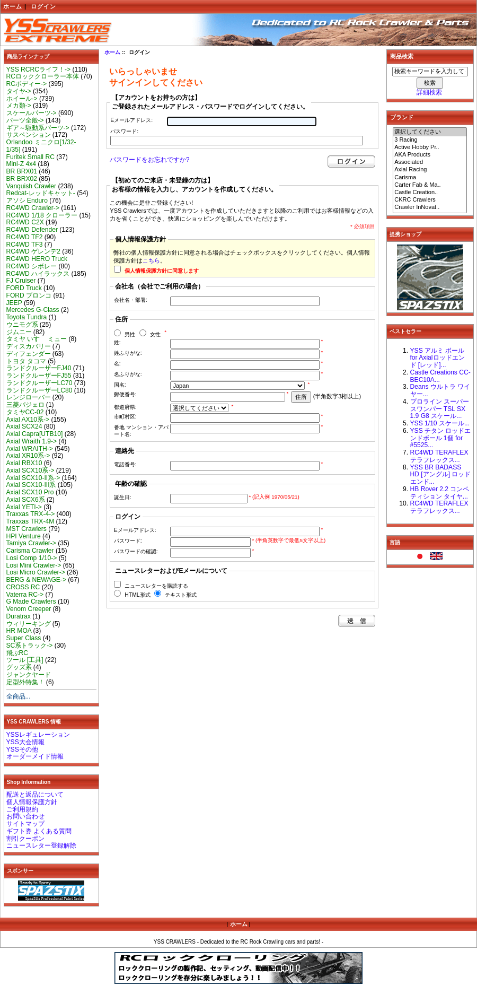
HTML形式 (137, 595)
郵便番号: (125, 394)
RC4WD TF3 (24, 244)
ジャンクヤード (28, 674)
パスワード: (124, 131)
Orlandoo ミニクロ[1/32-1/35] (41, 145)
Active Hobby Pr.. (429, 147)
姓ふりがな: (128, 353)
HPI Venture (23, 536)
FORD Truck (24, 288)
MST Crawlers (26, 529)
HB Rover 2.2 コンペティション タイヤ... (440, 492)
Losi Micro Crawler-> (35, 572)
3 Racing (429, 140)
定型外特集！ (25, 682)
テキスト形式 (181, 595)
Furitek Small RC (30, 157)
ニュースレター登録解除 (41, 845)
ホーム (12, 6)
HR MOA (19, 630)
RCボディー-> (26, 84)
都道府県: (125, 407)
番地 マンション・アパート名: (141, 430)
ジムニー (19, 332)
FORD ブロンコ (29, 295)
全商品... (18, 696)
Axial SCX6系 (25, 499)
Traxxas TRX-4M (30, 521)
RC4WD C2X (25, 222)
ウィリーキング (28, 623)
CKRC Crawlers (429, 200)
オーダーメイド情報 (35, 756)
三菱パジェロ (25, 404)
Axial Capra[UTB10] (34, 434)
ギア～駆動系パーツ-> (37, 128)
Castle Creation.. (429, 192)
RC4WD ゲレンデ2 (33, 251)
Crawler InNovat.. (429, 207)
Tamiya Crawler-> (31, 543)
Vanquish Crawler (31, 186)
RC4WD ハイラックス (38, 273)
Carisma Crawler (30, 550)
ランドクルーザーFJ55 (39, 375)
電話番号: (125, 464)
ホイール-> (22, 98)
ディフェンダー (28, 354)
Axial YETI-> (24, 507)
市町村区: (125, 417)
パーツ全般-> (25, 120)
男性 (130, 334)
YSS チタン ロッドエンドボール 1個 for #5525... (440, 438)
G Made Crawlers (31, 601)
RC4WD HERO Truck (37, 259)
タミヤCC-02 (25, 412)
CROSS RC (23, 587)
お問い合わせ (25, 816)
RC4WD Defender (32, 229)
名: (117, 364)
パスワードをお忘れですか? (150, 159)
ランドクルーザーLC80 (39, 390)
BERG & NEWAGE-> (36, 579)
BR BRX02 (21, 178)
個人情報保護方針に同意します (162, 271)
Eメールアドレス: (131, 120)
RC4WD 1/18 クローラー (42, 215)
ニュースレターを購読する (156, 586)
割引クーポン (25, 838)
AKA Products (429, 155)
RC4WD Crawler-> (32, 208)
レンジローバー (28, 397)
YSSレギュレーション (38, 734)
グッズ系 (19, 667)
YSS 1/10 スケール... (440, 423)
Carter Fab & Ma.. (429, 185)
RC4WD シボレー (31, 266)
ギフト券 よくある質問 (39, 831)
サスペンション (28, 134)
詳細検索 (429, 92)
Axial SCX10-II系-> (33, 478)
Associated (429, 162)
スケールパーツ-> (31, 113)
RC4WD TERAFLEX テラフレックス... (439, 456)
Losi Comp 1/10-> (31, 558)
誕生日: (122, 497)
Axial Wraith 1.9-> (31, 441)
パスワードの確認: (136, 551)
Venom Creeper (28, 609)
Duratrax (18, 616)
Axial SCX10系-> (30, 470)
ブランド (401, 117)
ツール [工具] (24, 660)
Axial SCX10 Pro (30, 492)
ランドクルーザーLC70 (39, 383)
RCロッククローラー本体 (42, 76)
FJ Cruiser (21, 280)
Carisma (429, 177)
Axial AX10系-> (28, 419)
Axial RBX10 (24, 463)
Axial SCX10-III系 (31, 485)
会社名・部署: (130, 300)
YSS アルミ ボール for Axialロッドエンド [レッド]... (437, 358)
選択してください (429, 132)
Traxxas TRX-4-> (30, 514)
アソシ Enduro (27, 200)
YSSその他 (22, 749)
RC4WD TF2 (24, 237)
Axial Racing (429, 169)
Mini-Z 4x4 (21, 164)
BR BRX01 (21, 171)
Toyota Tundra (26, 317)
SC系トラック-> (29, 645)
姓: (117, 342)
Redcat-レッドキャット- (40, 193)
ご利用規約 (22, 809)
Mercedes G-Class (32, 309)
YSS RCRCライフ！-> (38, 69)
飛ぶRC (17, 653)
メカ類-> (18, 105)
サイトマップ (25, 823)
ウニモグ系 (22, 324)
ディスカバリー (28, 346)
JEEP (14, 303)
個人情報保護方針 (31, 802)
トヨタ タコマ (26, 361)
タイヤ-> (18, 91)
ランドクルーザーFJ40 (39, 368)
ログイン (43, 6)
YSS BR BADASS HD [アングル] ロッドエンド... (440, 475)
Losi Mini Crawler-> (33, 565)
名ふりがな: (128, 374)
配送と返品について (35, 794)
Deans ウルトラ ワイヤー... (440, 390)
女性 (155, 334)
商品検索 (401, 56)
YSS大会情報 (25, 742)
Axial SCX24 (24, 426)
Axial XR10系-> (28, 455)
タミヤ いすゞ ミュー (36, 339)
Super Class (23, 638)
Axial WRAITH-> (29, 448)
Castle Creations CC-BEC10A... (440, 376)
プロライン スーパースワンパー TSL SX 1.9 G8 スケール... (439, 409)
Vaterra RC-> (25, 594)
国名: (120, 385)
